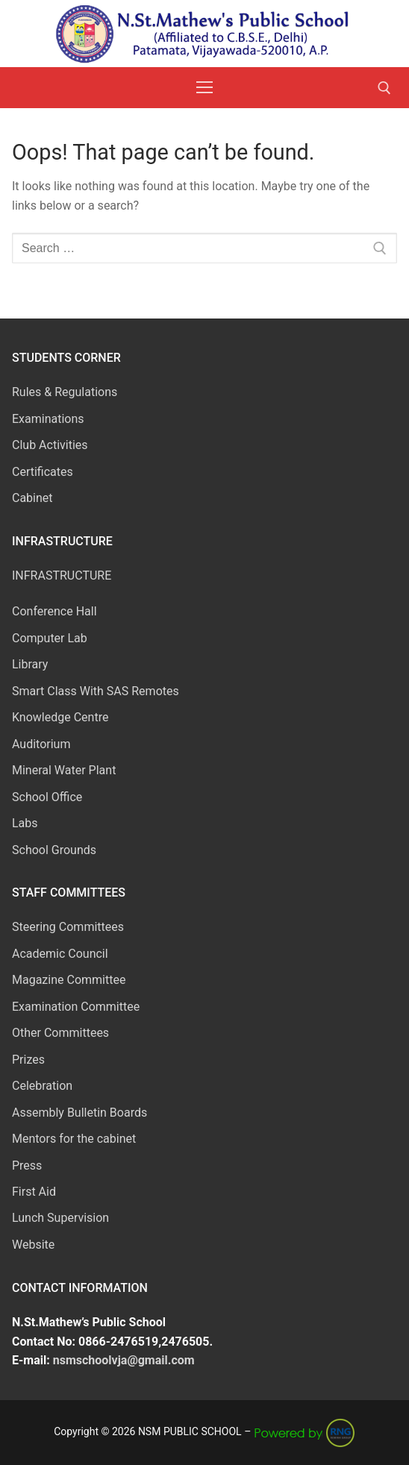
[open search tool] (384, 88)
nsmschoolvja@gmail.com (124, 1360)
